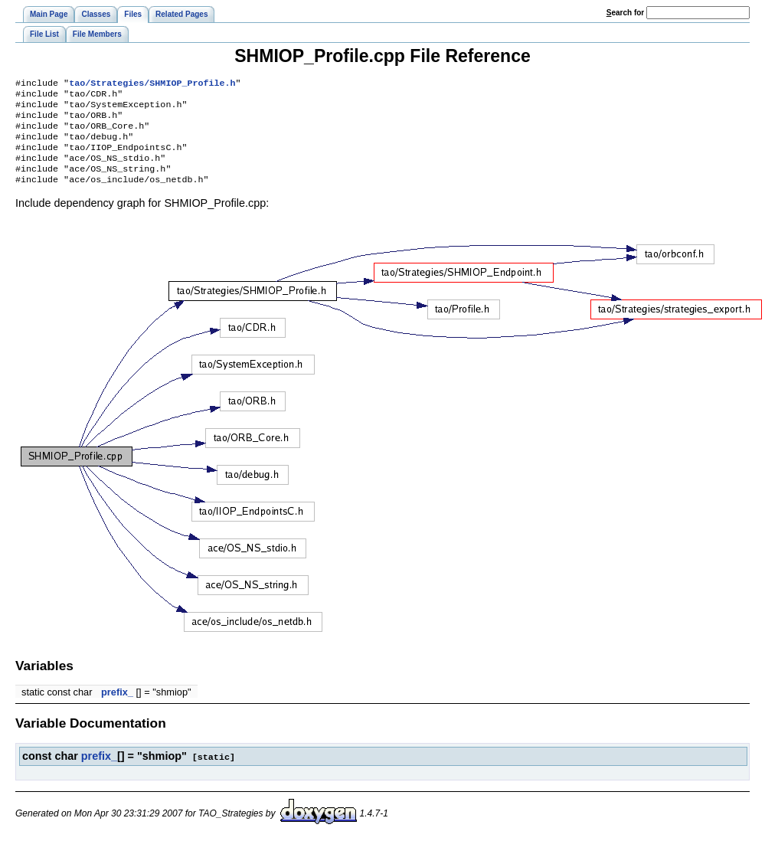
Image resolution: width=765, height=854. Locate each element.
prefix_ (117, 707)
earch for (625, 12)
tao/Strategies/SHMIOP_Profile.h (152, 84)
